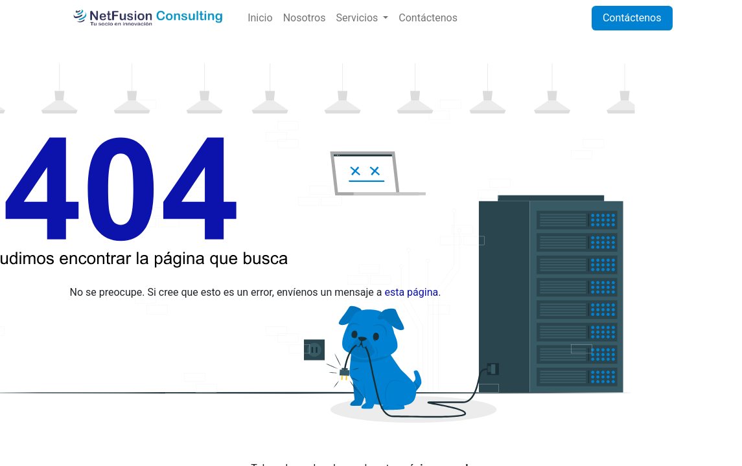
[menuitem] (259, 18)
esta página (411, 292)
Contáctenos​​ (632, 18)
